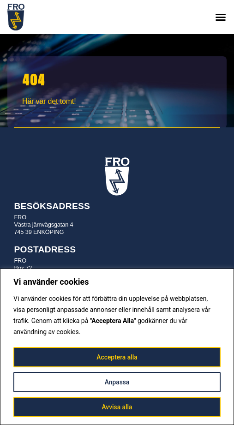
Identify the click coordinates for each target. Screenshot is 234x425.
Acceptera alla (117, 357)
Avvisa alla (117, 407)
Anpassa (116, 382)
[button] (220, 17)
